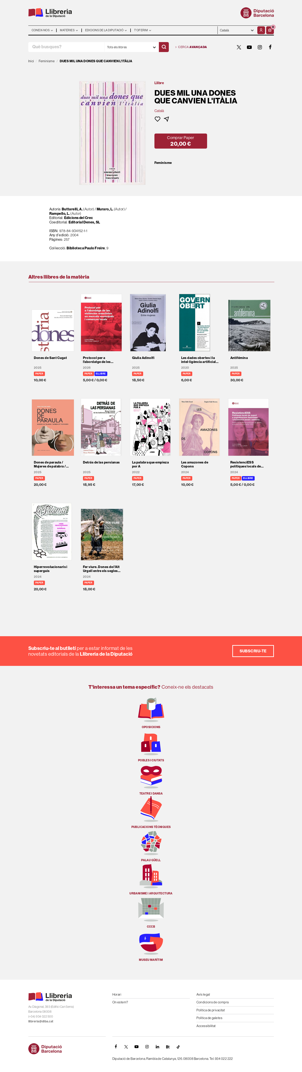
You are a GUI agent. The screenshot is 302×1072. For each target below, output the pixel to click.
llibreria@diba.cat (41, 1021)
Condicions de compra (212, 1002)
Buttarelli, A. (72, 209)
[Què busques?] (66, 47)
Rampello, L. (59, 213)
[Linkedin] (157, 1046)
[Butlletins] (167, 1046)
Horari (116, 994)
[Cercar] (164, 47)
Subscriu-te (253, 650)
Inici (31, 61)
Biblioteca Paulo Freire (86, 248)
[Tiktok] (178, 1046)
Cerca (191, 47)
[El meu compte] (261, 30)
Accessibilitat (206, 1026)
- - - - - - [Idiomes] (237, 30)
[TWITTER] (239, 47)
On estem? (120, 1002)
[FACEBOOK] (270, 47)
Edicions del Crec (78, 217)
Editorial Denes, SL (84, 222)
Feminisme (163, 163)
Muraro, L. (105, 209)
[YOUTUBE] (249, 47)
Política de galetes (209, 1018)
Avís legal (203, 994)
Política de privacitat (210, 1010)
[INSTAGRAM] (260, 47)
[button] (270, 30)
